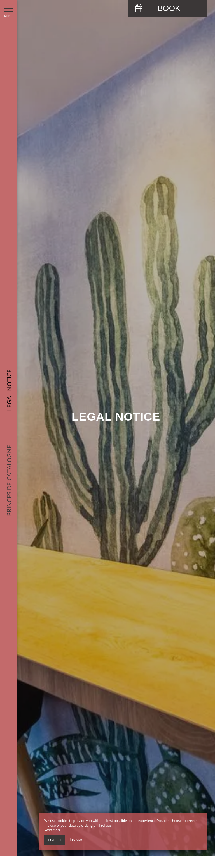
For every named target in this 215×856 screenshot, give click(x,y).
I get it (54, 840)
